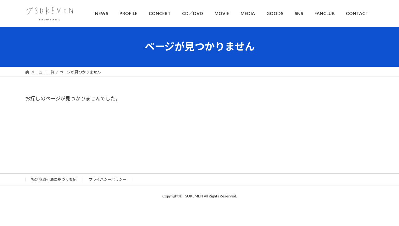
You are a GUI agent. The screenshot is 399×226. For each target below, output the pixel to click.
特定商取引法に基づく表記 (53, 179)
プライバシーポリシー (107, 179)
